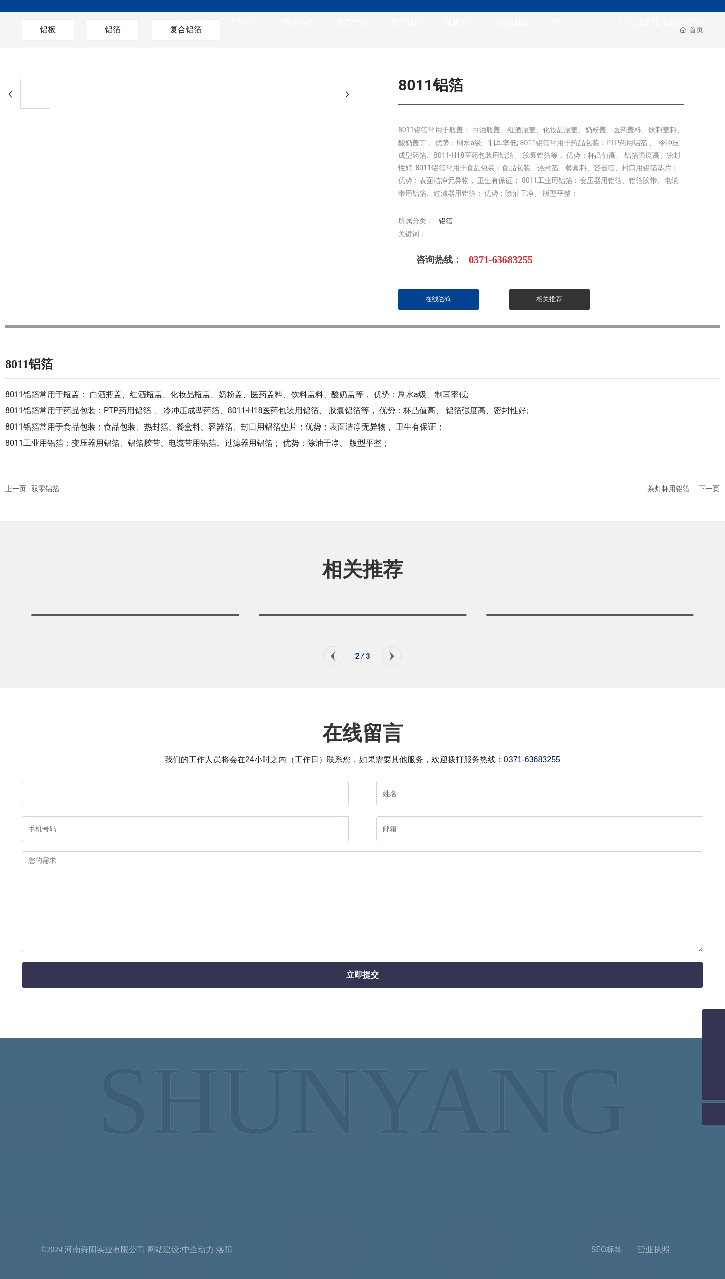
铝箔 (446, 221)
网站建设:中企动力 (180, 1249)
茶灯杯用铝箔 (668, 488)
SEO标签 (606, 1249)
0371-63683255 (501, 259)
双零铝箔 (45, 488)
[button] (333, 656)
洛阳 (224, 1249)
